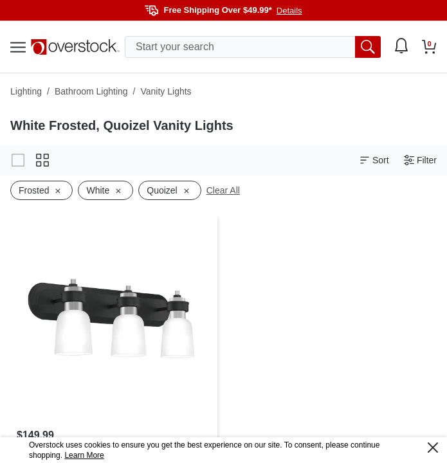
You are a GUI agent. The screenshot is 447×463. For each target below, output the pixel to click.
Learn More (84, 455)
